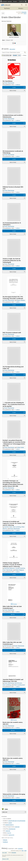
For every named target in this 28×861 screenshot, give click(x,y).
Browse (19, 8)
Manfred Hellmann (9, 568)
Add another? (12, 49)
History (25, 13)
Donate (15, 1)
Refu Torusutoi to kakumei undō (12, 332)
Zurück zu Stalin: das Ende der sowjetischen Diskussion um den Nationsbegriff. (12, 260)
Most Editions (6, 55)
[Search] (13, 52)
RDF (22, 850)
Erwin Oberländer (9, 83)
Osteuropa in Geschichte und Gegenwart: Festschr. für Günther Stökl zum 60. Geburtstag (14, 523)
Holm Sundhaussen (19, 685)
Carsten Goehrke (20, 568)
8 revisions (20, 848)
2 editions (17, 120)
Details (15, 55)
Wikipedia (5, 840)
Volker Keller (20, 447)
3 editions (17, 84)
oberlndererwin (12, 829)
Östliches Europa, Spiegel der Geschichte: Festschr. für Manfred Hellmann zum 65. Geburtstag (12, 564)
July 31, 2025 (4, 852)
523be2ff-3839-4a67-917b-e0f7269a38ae (16, 820)
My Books (7, 8)
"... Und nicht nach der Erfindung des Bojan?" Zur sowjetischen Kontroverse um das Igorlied (14, 404)
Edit (3, 13)
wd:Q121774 (11, 835)
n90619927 (17, 826)
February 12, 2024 (5, 858)
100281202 (7, 831)
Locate (14, 87)
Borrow (13, 614)
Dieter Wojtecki (19, 570)
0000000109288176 (9, 824)
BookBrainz (5, 842)
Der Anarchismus (7, 81)
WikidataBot (24, 12)
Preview (15, 604)
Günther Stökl (8, 527)
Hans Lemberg (17, 527)
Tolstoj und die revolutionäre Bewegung (14, 794)
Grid (19, 55)
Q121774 (9, 833)
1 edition (17, 156)
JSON (25, 850)
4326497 (10, 822)
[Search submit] (21, 4)
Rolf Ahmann (8, 646)
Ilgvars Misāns (21, 300)
